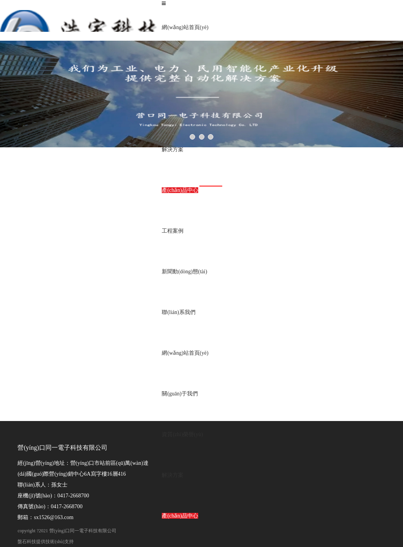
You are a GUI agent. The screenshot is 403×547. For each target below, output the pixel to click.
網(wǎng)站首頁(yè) (185, 27)
